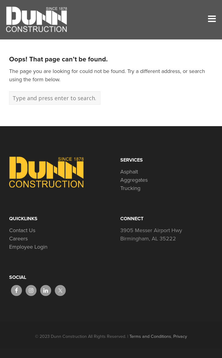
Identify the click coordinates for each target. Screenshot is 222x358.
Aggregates (134, 180)
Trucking (130, 188)
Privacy (180, 336)
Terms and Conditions (150, 336)
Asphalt (129, 172)
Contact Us (22, 230)
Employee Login (28, 247)
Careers (18, 239)
